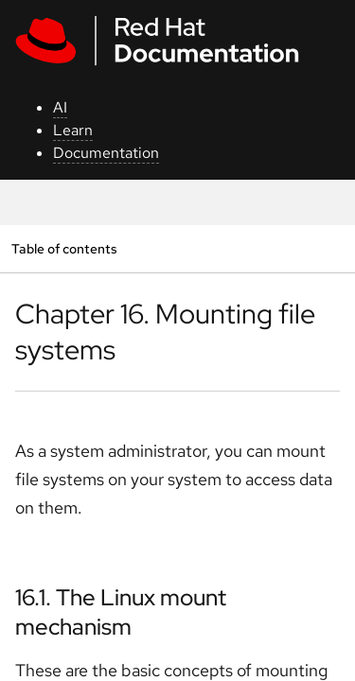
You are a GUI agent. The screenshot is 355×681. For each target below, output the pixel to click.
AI (60, 107)
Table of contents (63, 248)
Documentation (106, 153)
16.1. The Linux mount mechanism (120, 612)
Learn (73, 130)
